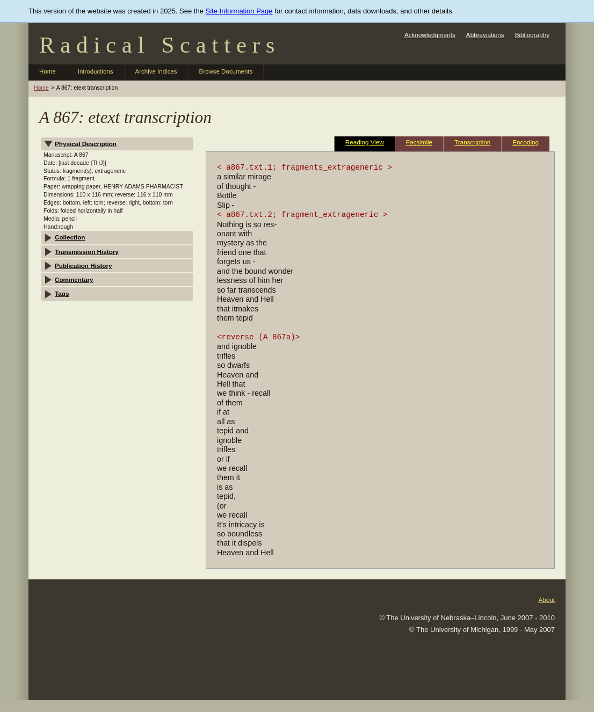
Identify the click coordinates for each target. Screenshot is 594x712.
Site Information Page (239, 11)
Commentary (74, 279)
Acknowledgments (429, 34)
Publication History (83, 265)
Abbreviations (485, 34)
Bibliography (532, 34)
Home (47, 71)
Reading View (364, 142)
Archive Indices (156, 71)
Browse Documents (226, 71)
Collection (70, 237)
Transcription (472, 142)
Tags (62, 293)
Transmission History (87, 251)
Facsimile (419, 142)
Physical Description (86, 143)
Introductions (95, 71)
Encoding (525, 142)
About (546, 599)
